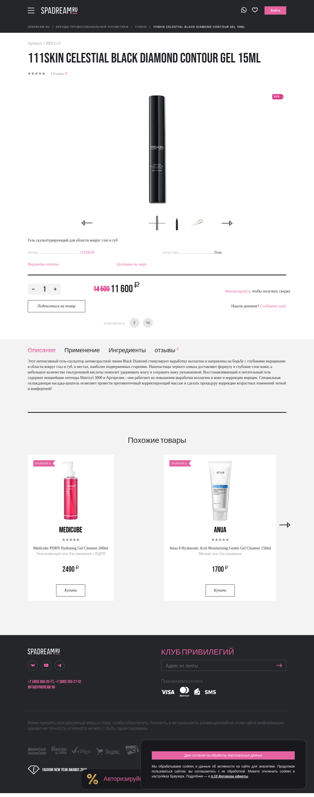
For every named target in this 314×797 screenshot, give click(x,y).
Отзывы (59, 74)
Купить (71, 590)
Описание (42, 350)
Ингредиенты (127, 350)
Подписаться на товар (56, 306)
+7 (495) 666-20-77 (41, 681)
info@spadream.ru (41, 687)
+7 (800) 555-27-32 (68, 681)
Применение (82, 350)
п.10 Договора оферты (229, 776)
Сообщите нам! (273, 306)
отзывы (166, 350)
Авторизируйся (237, 291)
